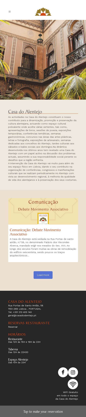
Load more (43, 275)
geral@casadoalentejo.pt (22, 315)
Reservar (13, 326)
